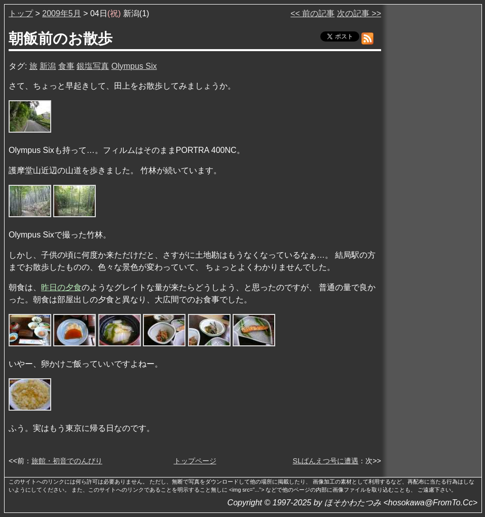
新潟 (48, 66)
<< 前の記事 (312, 13)
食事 (66, 66)
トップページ (195, 461)
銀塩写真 (93, 66)
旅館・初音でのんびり (66, 461)
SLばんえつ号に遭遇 (326, 461)
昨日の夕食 (61, 287)
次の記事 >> (359, 13)
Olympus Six (134, 66)
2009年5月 (61, 13)
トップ (21, 13)
